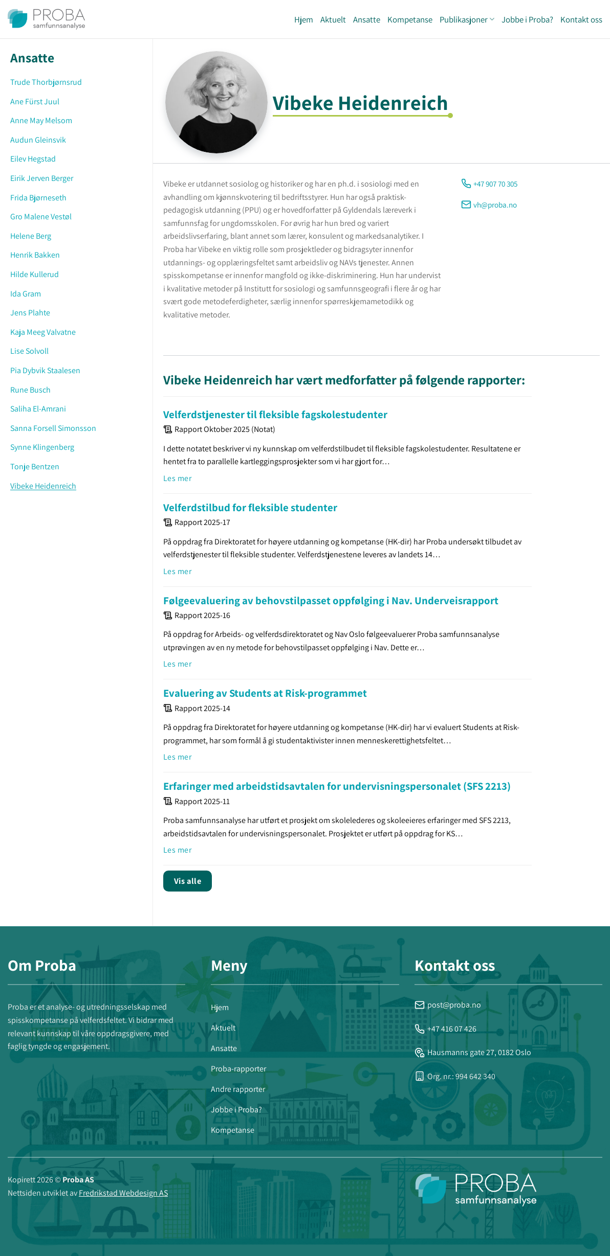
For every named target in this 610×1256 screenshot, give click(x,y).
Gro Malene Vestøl (41, 216)
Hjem (303, 19)
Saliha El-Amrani (38, 408)
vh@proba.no (495, 204)
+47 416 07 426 (445, 1028)
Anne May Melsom (41, 120)
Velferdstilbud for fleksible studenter (250, 507)
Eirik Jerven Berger (41, 178)
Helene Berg (30, 236)
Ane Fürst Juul (34, 101)
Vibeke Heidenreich (43, 486)
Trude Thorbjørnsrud (46, 82)
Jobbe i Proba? (527, 19)
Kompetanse (409, 19)
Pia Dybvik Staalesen (45, 370)
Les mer (177, 478)
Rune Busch (30, 389)
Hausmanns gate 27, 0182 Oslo (473, 1052)
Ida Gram (25, 293)
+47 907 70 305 (495, 183)
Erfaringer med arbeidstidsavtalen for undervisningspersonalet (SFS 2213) (337, 786)
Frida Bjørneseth (38, 197)
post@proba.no (448, 1004)
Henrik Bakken (35, 254)
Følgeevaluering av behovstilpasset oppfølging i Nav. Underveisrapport (330, 600)
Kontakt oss (581, 19)
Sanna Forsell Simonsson (53, 428)
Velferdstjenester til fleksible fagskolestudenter (275, 414)
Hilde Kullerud (34, 274)
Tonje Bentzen (34, 466)
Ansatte (366, 19)
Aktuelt (333, 19)
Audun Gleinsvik (38, 139)
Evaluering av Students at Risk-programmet (265, 693)
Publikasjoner (467, 19)
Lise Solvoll (29, 351)
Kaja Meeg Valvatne (43, 332)
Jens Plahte (30, 312)
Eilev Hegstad (33, 158)
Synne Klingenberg (42, 447)
